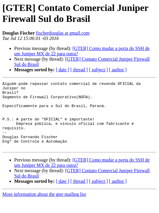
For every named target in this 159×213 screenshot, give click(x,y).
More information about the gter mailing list (44, 207)
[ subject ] (98, 69)
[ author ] (118, 69)
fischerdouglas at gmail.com (63, 33)
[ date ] (62, 69)
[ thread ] (79, 69)
